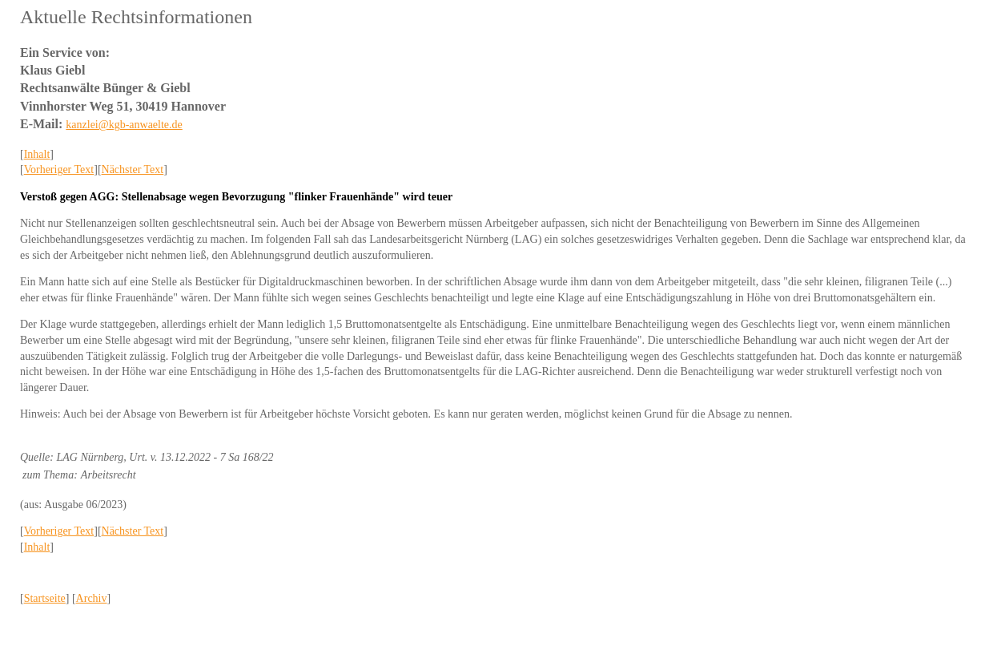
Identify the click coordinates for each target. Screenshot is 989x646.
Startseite (45, 598)
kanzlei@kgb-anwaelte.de (124, 125)
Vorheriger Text (59, 170)
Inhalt (37, 154)
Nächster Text (133, 170)
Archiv (91, 598)
